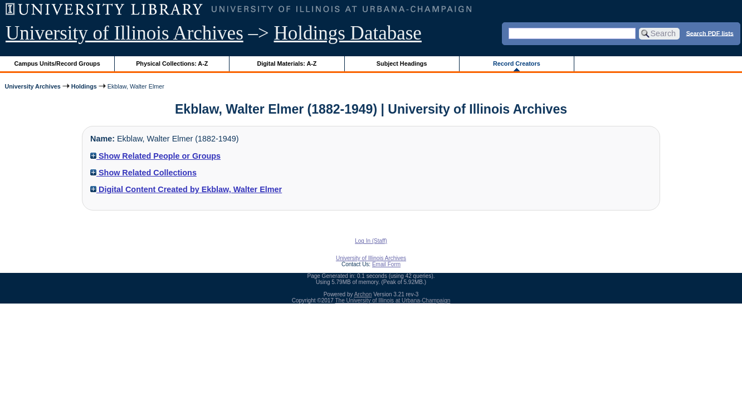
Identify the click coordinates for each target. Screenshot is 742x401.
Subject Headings (402, 63)
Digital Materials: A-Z (286, 63)
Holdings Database (348, 33)
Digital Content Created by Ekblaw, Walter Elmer (186, 189)
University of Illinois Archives (124, 33)
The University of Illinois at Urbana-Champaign (393, 300)
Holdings (84, 86)
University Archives (32, 86)
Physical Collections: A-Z (172, 63)
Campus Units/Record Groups (57, 63)
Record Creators (516, 63)
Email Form (386, 264)
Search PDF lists (710, 33)
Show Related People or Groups (155, 155)
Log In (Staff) (371, 241)
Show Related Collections (143, 172)
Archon (363, 294)
